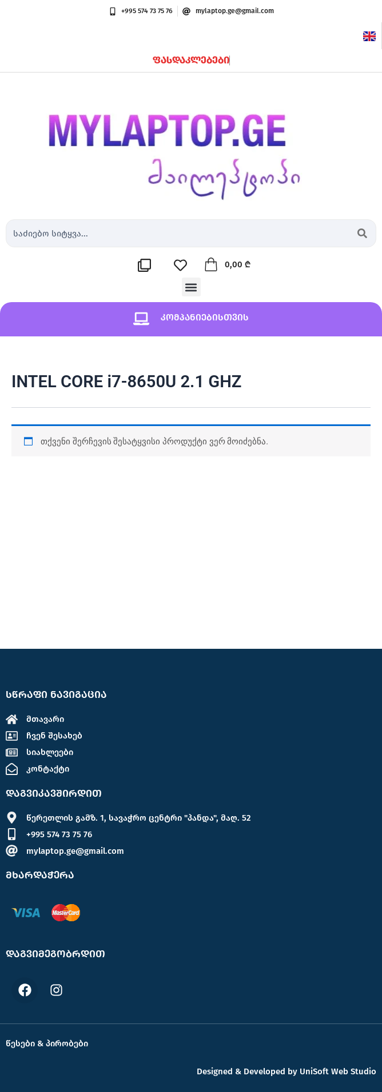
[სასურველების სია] (183, 265)
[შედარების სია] (147, 265)
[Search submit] (362, 233)
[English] (369, 35)
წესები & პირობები (47, 1043)
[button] (191, 287)
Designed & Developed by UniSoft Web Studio (286, 1071)
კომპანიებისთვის (205, 317)
